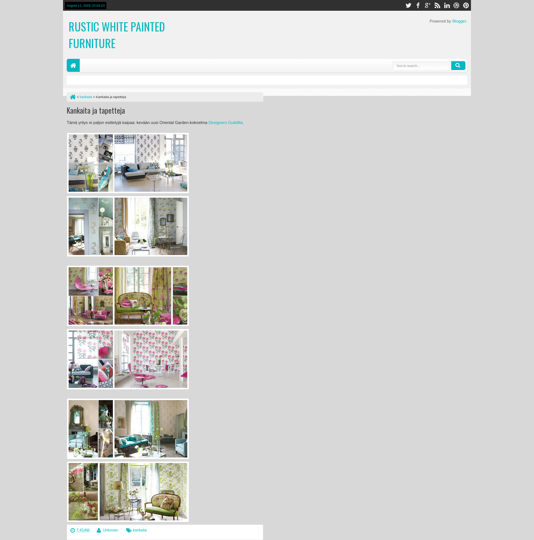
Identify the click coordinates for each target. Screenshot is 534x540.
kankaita (139, 530)
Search (458, 65)
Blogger (459, 21)
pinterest (466, 5)
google (427, 5)
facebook (418, 5)
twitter (408, 5)
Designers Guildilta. (226, 122)
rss (437, 5)
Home (73, 65)
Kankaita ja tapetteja (96, 110)
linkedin (447, 5)
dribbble (456, 5)
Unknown (110, 530)
